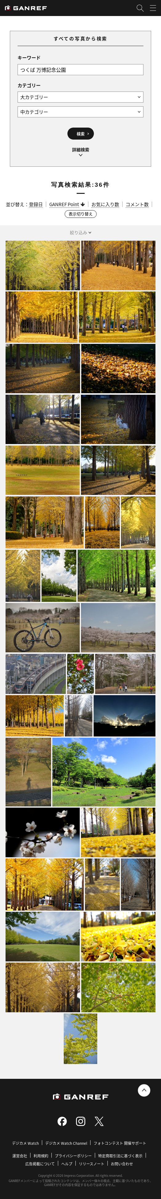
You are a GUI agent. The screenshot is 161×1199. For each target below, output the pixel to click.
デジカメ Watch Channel (66, 1143)
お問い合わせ (122, 1163)
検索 (81, 134)
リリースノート (91, 1163)
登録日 (36, 204)
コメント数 (137, 204)
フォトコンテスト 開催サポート (120, 1143)
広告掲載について (40, 1163)
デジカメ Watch (25, 1143)
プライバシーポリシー (73, 1155)
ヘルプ (66, 1163)
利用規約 (41, 1155)
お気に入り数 (105, 204)
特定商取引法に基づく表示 (120, 1155)
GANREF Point (64, 204)
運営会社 (19, 1155)
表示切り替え (81, 214)
